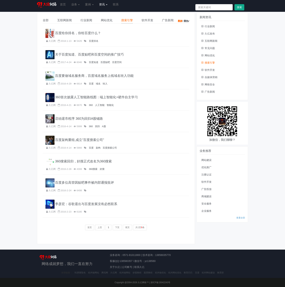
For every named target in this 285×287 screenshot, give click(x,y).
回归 (98, 126)
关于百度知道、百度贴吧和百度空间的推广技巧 (89, 54)
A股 (104, 126)
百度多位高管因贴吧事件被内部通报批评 (84, 182)
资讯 (103, 4)
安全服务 (206, 203)
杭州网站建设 (208, 272)
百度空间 (117, 62)
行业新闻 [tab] (86, 20)
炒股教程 (137, 272)
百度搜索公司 (110, 147)
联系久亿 (139, 267)
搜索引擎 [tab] (127, 20)
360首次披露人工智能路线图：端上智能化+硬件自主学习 (96, 97)
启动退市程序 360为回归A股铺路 (79, 118)
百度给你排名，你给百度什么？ (78, 33)
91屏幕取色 (80, 272)
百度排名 (94, 41)
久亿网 (113, 272)
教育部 (220, 272)
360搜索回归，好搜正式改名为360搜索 (83, 161)
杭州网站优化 (174, 272)
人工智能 (100, 105)
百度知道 (94, 62)
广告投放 (206, 189)
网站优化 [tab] (107, 20)
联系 (116, 4)
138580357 (126, 261)
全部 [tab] (46, 20)
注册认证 (206, 174)
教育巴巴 (188, 272)
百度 (92, 83)
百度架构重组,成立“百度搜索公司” (79, 140)
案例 (89, 4)
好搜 (102, 169)
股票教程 (148, 272)
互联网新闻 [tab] (64, 20)
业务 (75, 4)
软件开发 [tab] (147, 20)
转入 (105, 83)
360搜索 (94, 169)
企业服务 (206, 210)
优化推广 (206, 167)
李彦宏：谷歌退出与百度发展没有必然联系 (86, 204)
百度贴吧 (106, 62)
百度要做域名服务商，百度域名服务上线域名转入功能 (94, 76)
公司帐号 (127, 267)
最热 (186, 21)
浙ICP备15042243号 (160, 282)
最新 (180, 21)
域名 (99, 83)
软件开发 (206, 181)
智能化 (111, 105)
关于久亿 (115, 267)
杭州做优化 (160, 272)
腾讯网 (104, 272)
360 (91, 105)
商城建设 (206, 196)
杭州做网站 (93, 272)
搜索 (239, 7)
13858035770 (163, 255)
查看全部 (240, 218)
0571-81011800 (131, 255)
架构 (99, 147)
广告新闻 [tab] (168, 20)
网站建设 (206, 160)
